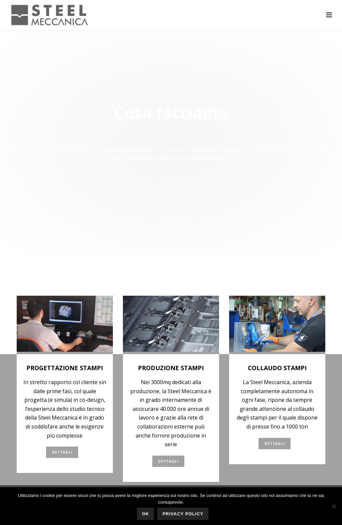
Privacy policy (182, 513)
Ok (145, 513)
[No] (333, 506)
